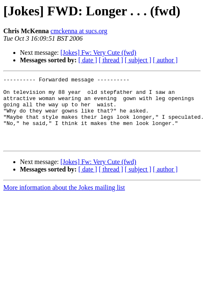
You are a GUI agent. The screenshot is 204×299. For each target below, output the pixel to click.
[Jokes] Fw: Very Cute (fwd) (98, 52)
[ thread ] (111, 60)
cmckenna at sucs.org (79, 30)
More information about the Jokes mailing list (64, 201)
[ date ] (87, 60)
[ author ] (165, 60)
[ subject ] (138, 60)
